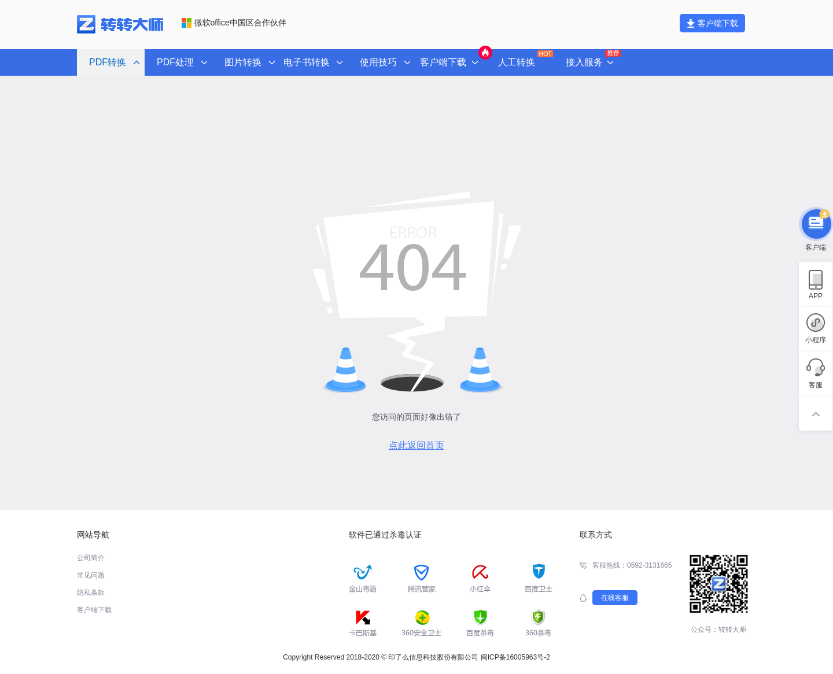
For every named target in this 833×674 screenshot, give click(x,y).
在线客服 (615, 598)
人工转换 (524, 58)
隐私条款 (91, 592)
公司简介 (91, 558)
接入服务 (592, 59)
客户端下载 (712, 23)
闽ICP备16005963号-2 (515, 657)
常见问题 (91, 575)
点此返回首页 (416, 445)
